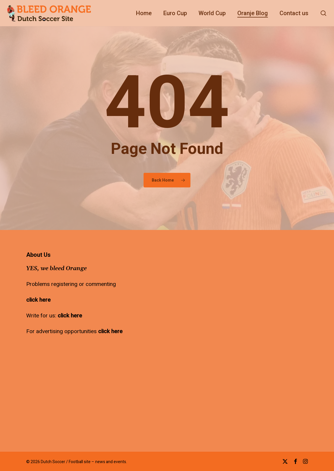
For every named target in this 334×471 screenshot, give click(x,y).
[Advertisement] (179, 288)
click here (38, 300)
